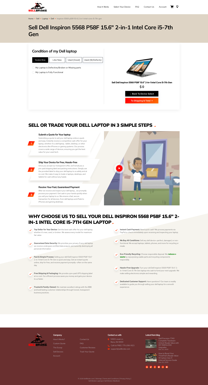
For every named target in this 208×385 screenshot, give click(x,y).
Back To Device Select (142, 93)
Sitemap (99, 379)
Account (162, 7)
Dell (52, 18)
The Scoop (57, 347)
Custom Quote (59, 343)
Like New (57, 60)
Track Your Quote (87, 351)
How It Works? (59, 339)
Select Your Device (122, 7)
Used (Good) (74, 60)
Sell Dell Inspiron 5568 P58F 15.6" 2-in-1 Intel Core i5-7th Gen (142, 82)
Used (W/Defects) (92, 60)
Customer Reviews (87, 347)
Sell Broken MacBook (112, 381)
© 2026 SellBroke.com (86, 379)
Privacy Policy (125, 379)
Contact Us (149, 7)
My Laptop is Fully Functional (68, 72)
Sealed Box (40, 60)
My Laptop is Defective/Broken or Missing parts (68, 67)
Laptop (45, 18)
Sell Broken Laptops (95, 381)
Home (30, 18)
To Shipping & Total (142, 100)
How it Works (103, 7)
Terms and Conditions (111, 379)
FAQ (137, 7)
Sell (37, 18)
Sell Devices (58, 351)
